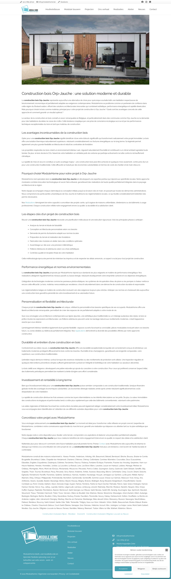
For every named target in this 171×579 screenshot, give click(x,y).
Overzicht (81, 514)
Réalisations (30, 203)
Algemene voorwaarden (48, 574)
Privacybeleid (145, 574)
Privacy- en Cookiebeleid (69, 574)
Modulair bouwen (75, 531)
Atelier (70, 553)
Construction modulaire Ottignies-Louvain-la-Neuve (107, 514)
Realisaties (72, 547)
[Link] (30, 9)
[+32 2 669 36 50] (114, 540)
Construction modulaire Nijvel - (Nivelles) (59, 514)
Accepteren (123, 569)
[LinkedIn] (150, 2)
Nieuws (71, 558)
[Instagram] (146, 2)
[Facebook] (142, 2)
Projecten (71, 537)
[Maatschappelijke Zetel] (114, 544)
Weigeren (141, 569)
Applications (80, 331)
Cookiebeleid (128, 574)
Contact (102, 444)
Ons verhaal (72, 542)
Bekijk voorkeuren (159, 569)
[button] (167, 550)
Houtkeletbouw (74, 526)
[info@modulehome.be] (114, 535)
